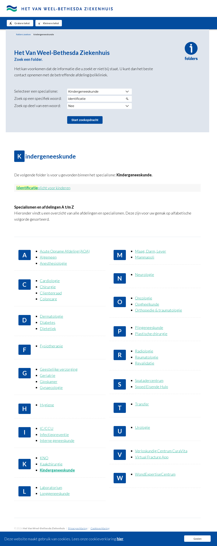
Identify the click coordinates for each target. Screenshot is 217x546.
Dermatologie (51, 316)
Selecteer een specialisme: (36, 91)
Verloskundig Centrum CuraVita (161, 450)
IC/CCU (46, 428)
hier (120, 538)
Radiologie (144, 351)
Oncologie (143, 298)
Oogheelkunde (147, 304)
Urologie (142, 427)
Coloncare (48, 299)
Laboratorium (51, 487)
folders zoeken (23, 34)
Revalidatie (144, 363)
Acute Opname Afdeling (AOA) (65, 251)
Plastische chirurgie (151, 333)
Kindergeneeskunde (57, 470)
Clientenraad (51, 293)
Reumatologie (146, 357)
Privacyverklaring (77, 528)
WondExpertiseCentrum (155, 474)
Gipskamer (48, 381)
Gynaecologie (51, 387)
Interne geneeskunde (57, 440)
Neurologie (144, 274)
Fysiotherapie (51, 346)
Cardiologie (50, 280)
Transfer (142, 404)
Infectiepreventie (54, 434)
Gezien (197, 538)
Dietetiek (48, 328)
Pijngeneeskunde (149, 327)
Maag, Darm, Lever (150, 251)
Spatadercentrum (149, 380)
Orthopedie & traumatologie (158, 310)
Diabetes (47, 322)
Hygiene (47, 405)
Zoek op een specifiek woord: (37, 98)
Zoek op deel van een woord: (37, 105)
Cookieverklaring (99, 528)
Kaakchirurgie (51, 464)
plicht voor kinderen (43, 187)
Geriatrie (47, 375)
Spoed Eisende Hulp (151, 386)
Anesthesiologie (53, 263)
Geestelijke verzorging (59, 369)
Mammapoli (144, 257)
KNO (44, 457)
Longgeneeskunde (55, 493)
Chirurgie (48, 286)
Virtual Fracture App (151, 457)
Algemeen (48, 257)
